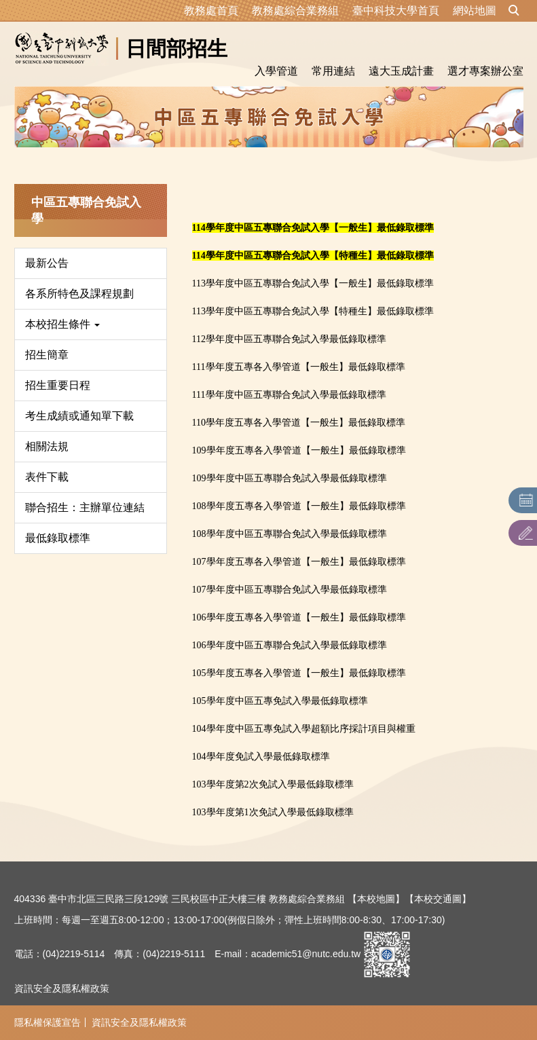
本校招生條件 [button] (62, 324)
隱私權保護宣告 (47, 1022)
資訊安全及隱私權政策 (61, 988)
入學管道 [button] (276, 71)
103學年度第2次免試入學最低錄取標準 (273, 784)
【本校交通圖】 (438, 898)
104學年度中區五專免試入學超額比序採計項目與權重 (303, 729)
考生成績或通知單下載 (79, 416)
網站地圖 (474, 10)
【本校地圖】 (376, 898)
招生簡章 (47, 354)
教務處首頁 (211, 10)
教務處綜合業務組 (295, 10)
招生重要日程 (57, 385)
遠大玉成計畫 (401, 71)
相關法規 (47, 446)
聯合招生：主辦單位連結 (85, 507)
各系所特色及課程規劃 (79, 293)
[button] (513, 10)
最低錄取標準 (57, 538)
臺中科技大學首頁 (395, 10)
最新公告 (47, 263)
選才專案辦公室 (485, 71)
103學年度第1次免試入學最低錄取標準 (273, 812)
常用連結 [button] (333, 71)
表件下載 (47, 477)
